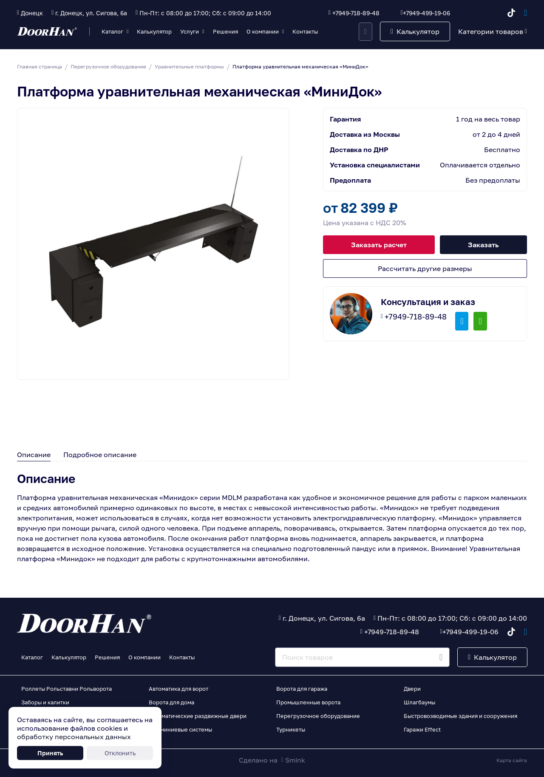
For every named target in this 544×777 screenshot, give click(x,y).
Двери (412, 688)
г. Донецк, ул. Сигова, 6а (91, 13)
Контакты (305, 31)
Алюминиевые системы (180, 729)
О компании (262, 31)
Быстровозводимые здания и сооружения (460, 715)
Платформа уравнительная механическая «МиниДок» (300, 66)
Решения (225, 31)
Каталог (112, 31)
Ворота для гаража (301, 688)
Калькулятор (154, 31)
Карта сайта (511, 760)
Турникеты (290, 729)
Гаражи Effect (422, 729)
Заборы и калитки (45, 702)
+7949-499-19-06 (426, 13)
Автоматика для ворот (178, 688)
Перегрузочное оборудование (108, 66)
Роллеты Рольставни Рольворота (66, 688)
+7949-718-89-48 (356, 13)
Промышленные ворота (308, 702)
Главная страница (39, 66)
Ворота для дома (171, 702)
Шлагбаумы (419, 702)
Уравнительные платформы (189, 66)
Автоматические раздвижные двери (197, 715)
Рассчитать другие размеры (425, 268)
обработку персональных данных (74, 736)
